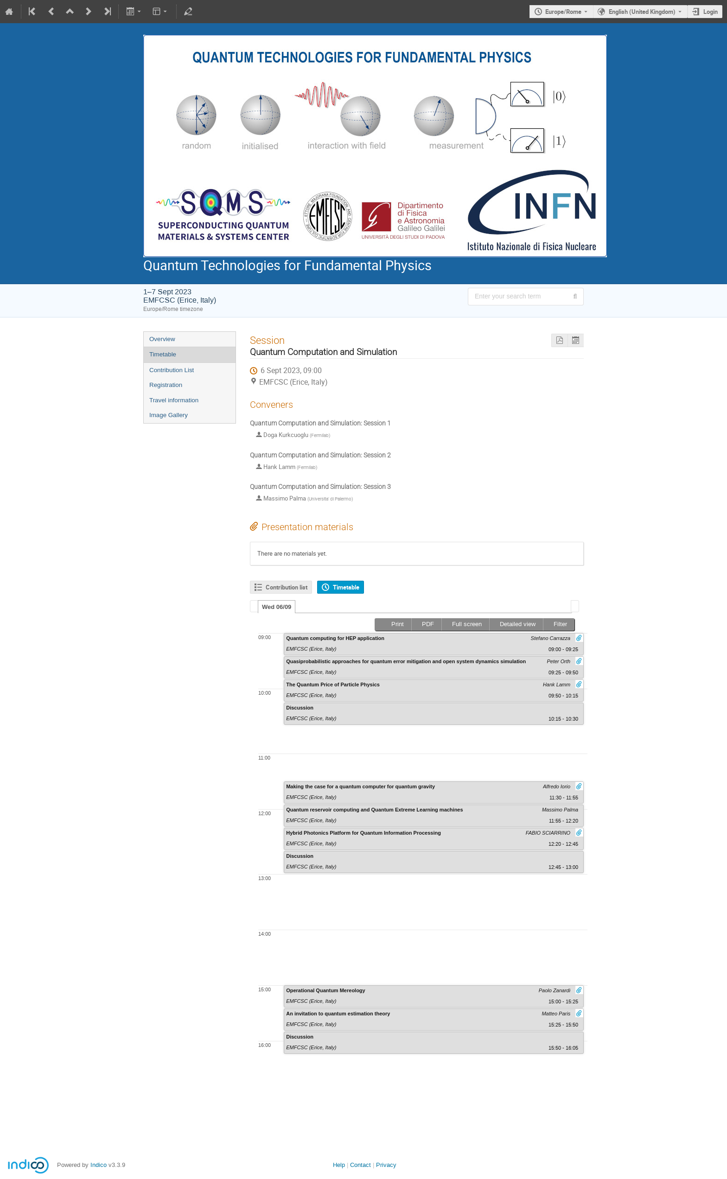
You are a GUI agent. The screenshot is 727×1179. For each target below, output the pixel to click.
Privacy (386, 1165)
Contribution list (286, 587)
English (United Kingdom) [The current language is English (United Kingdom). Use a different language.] (642, 11)
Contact (360, 1165)
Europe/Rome (563, 11)
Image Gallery (168, 415)
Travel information (173, 400)
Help (339, 1165)
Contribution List (171, 370)
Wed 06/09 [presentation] (276, 606)
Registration (165, 384)
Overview (162, 339)
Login (710, 11)
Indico (98, 1165)
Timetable (162, 354)
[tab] (276, 606)
